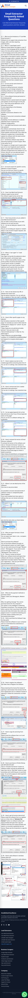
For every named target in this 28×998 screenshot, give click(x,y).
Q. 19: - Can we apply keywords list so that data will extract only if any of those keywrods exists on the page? (14, 414)
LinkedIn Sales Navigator (7, 937)
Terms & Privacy (5, 986)
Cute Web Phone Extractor (7, 935)
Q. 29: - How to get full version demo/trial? (13, 815)
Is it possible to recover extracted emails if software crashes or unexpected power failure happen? (13, 492)
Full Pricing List (5, 978)
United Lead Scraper (6, 942)
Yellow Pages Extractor (6, 961)
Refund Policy (4, 984)
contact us (15, 552)
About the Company (6, 973)
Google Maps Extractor (6, 952)
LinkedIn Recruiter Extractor (8, 940)
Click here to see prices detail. (9, 487)
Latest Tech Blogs (5, 980)
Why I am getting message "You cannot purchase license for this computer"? (12, 603)
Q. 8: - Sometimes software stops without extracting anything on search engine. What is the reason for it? (13, 141)
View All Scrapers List (6, 944)
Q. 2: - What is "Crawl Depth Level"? (11, 45)
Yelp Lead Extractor (6, 963)
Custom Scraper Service (7, 975)
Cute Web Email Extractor (7, 933)
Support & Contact (5, 982)
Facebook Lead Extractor (7, 959)
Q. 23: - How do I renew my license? (11, 554)
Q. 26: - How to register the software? (11, 682)
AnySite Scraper (5, 956)
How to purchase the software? (10, 541)
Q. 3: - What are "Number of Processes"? (12, 71)
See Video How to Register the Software (12, 684)
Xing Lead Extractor (6, 965)
